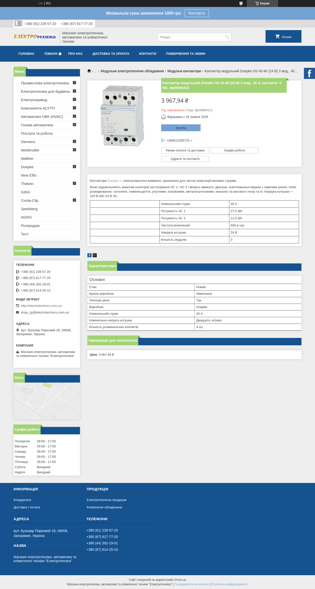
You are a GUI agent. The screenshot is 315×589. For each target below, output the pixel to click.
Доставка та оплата (111, 53)
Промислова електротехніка (45, 83)
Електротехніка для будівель (45, 91)
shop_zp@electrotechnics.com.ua (45, 312)
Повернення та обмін (185, 53)
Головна (26, 53)
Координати (22, 500)
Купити (181, 128)
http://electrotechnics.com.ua (41, 306)
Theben (27, 184)
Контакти (197, 13)
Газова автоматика (37, 125)
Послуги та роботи (37, 133)
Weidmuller (30, 150)
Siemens (28, 142)
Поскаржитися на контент (191, 584)
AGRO (26, 217)
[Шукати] (227, 37)
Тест (25, 234)
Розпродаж (30, 225)
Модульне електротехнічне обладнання (132, 71)
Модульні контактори (184, 71)
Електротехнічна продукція (106, 500)
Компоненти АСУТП (38, 108)
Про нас (75, 53)
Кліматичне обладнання (104, 507)
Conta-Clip (29, 200)
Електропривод (34, 100)
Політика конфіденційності (230, 584)
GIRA (25, 192)
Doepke (113, 172)
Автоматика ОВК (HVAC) (42, 116)
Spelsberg (29, 209)
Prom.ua (180, 580)
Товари (50, 53)
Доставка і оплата (27, 507)
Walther (27, 158)
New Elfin (28, 175)
